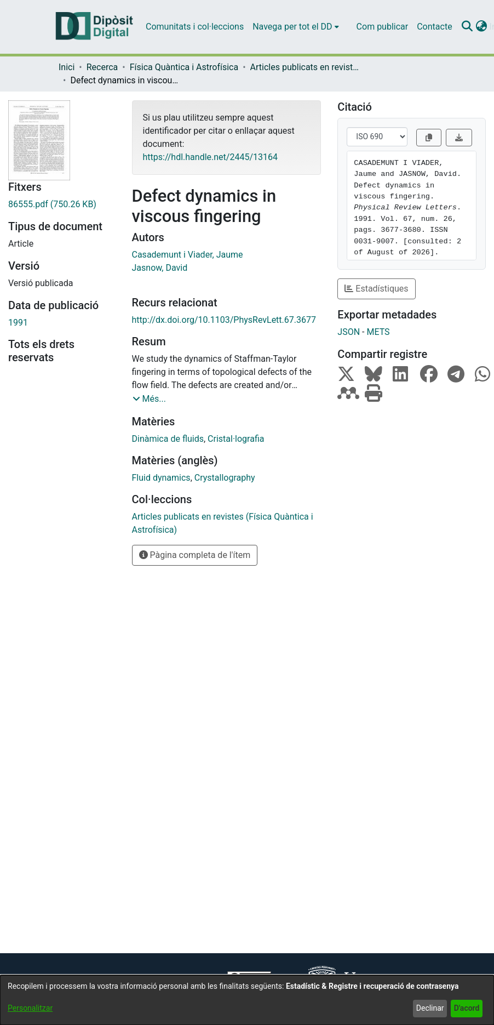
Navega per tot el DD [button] (292, 26)
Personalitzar (30, 1008)
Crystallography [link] (224, 477)
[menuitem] (295, 27)
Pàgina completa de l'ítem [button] (195, 555)
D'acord (467, 1008)
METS (377, 332)
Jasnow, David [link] (160, 268)
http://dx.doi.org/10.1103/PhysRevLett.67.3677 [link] (224, 320)
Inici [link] (66, 67)
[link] (62, 204)
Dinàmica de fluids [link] (168, 439)
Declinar (430, 1008)
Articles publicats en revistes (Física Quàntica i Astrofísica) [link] (305, 67)
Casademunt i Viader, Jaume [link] (187, 254)
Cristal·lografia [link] (236, 439)
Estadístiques (376, 288)
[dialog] (247, 1000)
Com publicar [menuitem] (383, 26)
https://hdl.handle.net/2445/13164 (210, 157)
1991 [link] (18, 322)
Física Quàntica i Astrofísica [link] (184, 67)
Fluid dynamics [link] (161, 477)
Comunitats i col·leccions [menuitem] (195, 26)
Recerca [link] (102, 67)
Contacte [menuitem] (434, 26)
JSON (348, 332)
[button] (467, 26)
